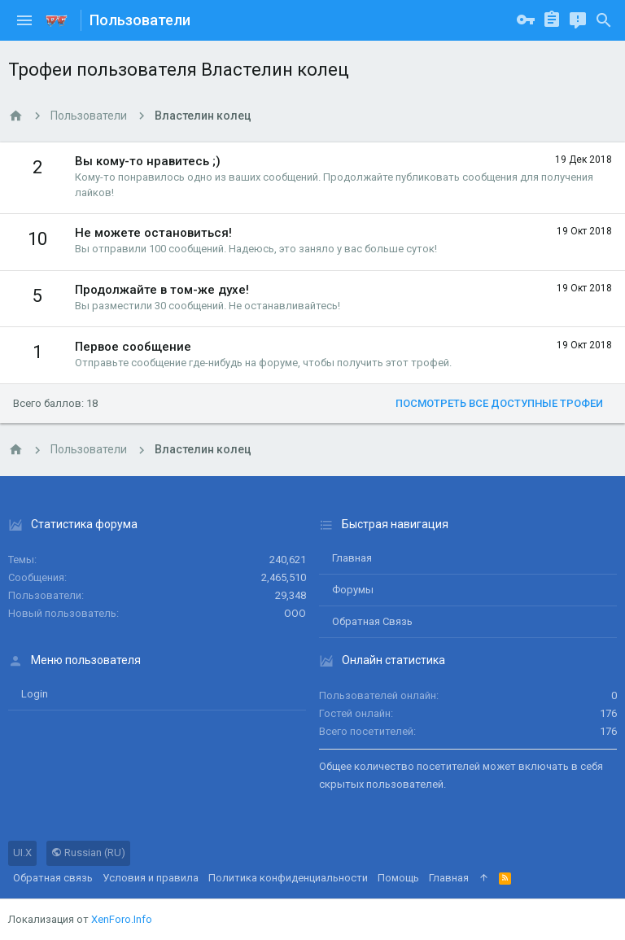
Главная (352, 558)
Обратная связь (372, 621)
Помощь (398, 878)
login (34, 694)
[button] (24, 20)
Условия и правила (151, 878)
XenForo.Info (121, 919)
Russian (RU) (88, 852)
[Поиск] (604, 20)
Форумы (353, 590)
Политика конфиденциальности (288, 878)
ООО (295, 613)
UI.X (22, 852)
